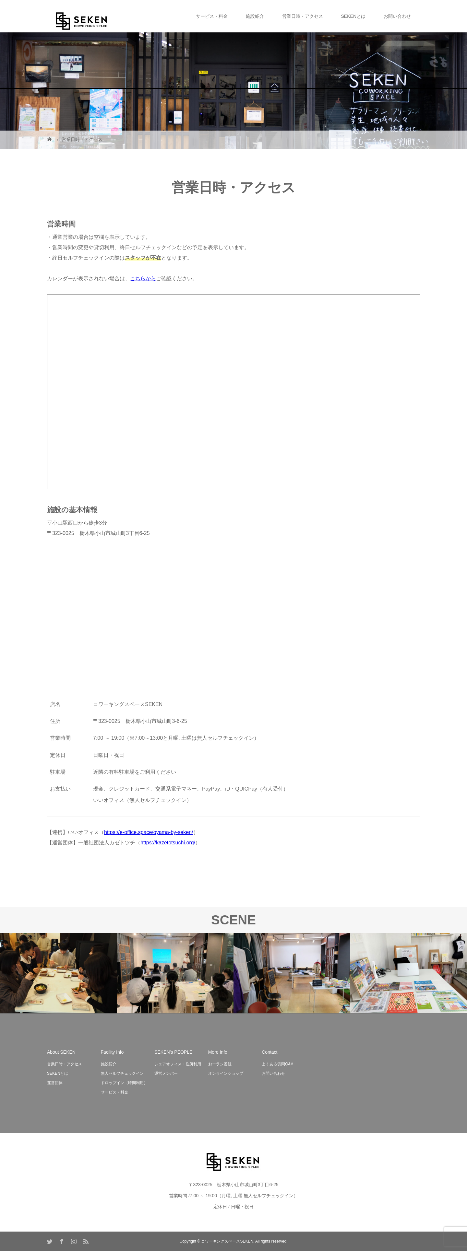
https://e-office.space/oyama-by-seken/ (148, 832)
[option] (58, 973)
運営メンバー (166, 1073)
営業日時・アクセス (302, 16)
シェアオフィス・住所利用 (177, 1064)
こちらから (143, 278)
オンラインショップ (225, 1073)
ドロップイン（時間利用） (124, 1083)
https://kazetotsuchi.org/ (167, 842)
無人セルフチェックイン (122, 1073)
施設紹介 (255, 16)
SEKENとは (353, 16)
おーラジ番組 (220, 1064)
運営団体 (55, 1083)
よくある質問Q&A (277, 1064)
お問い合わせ (397, 16)
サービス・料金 (212, 16)
